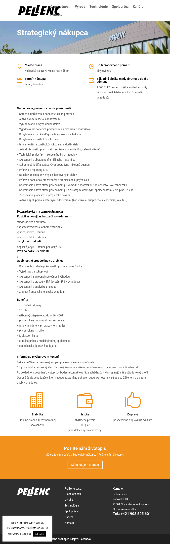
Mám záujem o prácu (85, 465)
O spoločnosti (60, 7)
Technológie (98, 7)
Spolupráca (120, 7)
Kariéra (138, 7)
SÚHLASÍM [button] (39, 534)
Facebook (85, 539)
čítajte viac (25, 533)
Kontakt (56, 14)
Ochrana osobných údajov (62, 539)
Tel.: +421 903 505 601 (132, 514)
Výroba (80, 7)
